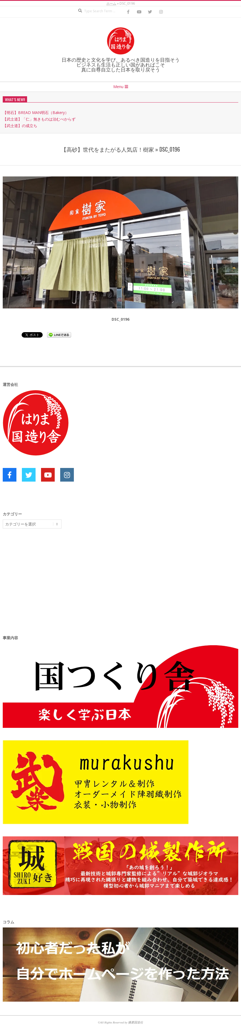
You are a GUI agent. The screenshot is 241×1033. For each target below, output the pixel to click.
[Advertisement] (44, 575)
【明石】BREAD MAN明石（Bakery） (36, 112)
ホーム (111, 3)
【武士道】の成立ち (20, 125)
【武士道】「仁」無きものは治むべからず (39, 119)
